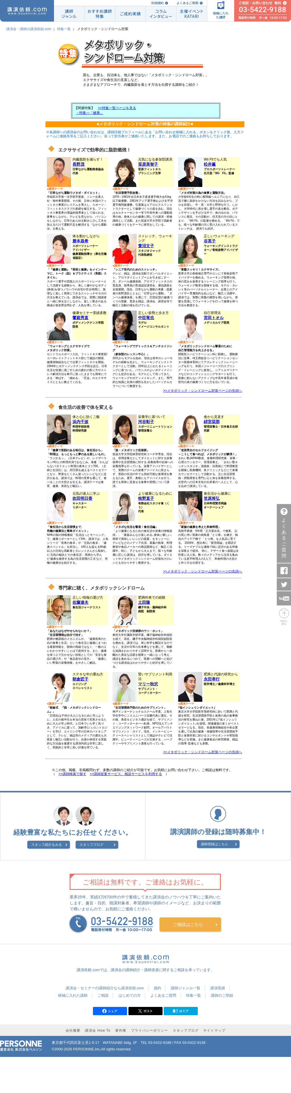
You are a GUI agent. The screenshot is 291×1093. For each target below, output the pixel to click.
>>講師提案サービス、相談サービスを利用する (126, 774)
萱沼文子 (146, 245)
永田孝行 (212, 679)
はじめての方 (130, 995)
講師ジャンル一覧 (185, 988)
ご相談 (103, 995)
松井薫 (210, 164)
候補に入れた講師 (73, 995)
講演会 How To (97, 1030)
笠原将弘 (212, 498)
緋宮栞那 (212, 421)
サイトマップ (214, 1030)
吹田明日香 (82, 498)
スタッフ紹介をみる (46, 845)
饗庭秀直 (80, 317)
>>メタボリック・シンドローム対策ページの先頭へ (202, 391)
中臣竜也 (146, 317)
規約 (157, 988)
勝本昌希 (80, 241)
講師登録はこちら (214, 844)
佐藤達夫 (80, 602)
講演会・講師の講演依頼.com (28, 29)
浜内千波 (80, 421)
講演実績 (217, 988)
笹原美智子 (148, 164)
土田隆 (144, 602)
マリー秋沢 (148, 684)
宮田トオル (214, 317)
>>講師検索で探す (72, 774)
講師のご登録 (222, 995)
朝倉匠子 (80, 679)
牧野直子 (146, 498)
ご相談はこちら (188, 924)
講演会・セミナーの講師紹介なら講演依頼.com (105, 988)
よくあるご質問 (187, 3)
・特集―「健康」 (89, 113)
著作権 (120, 1030)
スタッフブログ (91, 845)
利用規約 (157, 3)
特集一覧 (64, 29)
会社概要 (73, 1030)
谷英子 (210, 241)
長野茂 (78, 164)
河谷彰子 (146, 421)
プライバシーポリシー (149, 1030)
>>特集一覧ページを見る (117, 108)
